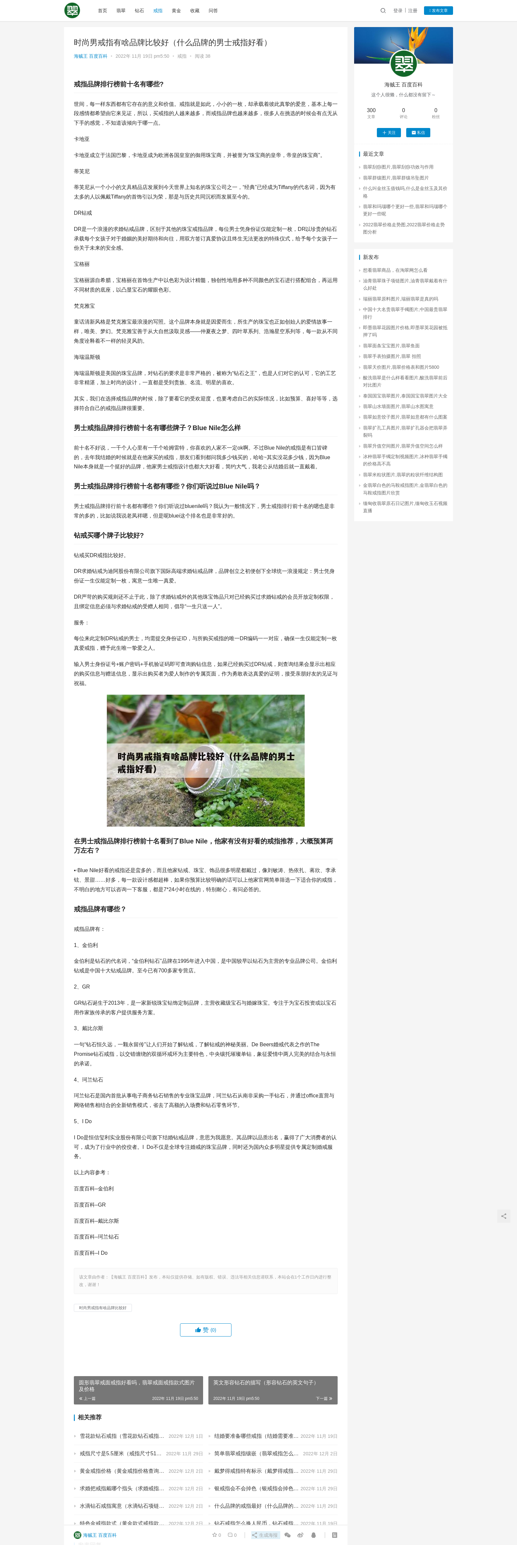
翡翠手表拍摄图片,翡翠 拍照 (392, 356)
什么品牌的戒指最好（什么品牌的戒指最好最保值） (275, 1506)
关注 (389, 132)
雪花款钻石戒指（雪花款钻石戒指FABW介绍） (135, 1436)
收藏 (195, 10)
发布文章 (438, 10)
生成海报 (264, 1535)
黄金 (176, 10)
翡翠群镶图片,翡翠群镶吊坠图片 (396, 177)
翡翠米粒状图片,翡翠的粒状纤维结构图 (403, 474)
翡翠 (121, 10)
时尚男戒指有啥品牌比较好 (103, 1308)
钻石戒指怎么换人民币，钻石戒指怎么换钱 (264, 1523)
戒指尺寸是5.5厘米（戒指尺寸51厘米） (126, 1453)
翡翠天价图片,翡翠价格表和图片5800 (401, 367)
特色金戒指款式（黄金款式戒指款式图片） (130, 1523)
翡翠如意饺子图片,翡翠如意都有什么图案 (405, 417)
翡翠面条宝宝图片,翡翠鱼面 (391, 345)
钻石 (139, 10)
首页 (102, 10)
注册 (412, 10)
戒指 (158, 10)
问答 (213, 10)
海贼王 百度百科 (90, 56)
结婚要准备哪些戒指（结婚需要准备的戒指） (267, 1436)
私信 (418, 132)
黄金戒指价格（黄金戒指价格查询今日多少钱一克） (140, 1471)
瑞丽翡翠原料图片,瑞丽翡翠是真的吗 (400, 298)
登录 (398, 10)
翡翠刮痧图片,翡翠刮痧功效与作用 (398, 167)
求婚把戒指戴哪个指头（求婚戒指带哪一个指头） (138, 1488)
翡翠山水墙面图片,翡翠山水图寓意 (398, 406)
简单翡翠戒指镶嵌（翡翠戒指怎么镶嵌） (261, 1453)
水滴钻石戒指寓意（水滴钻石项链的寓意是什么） (138, 1506)
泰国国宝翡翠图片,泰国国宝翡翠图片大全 (405, 395)
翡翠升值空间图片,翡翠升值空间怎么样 (403, 446)
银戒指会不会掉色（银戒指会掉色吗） (259, 1488)
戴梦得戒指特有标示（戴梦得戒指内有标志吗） (269, 1471)
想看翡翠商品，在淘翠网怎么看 (395, 270)
